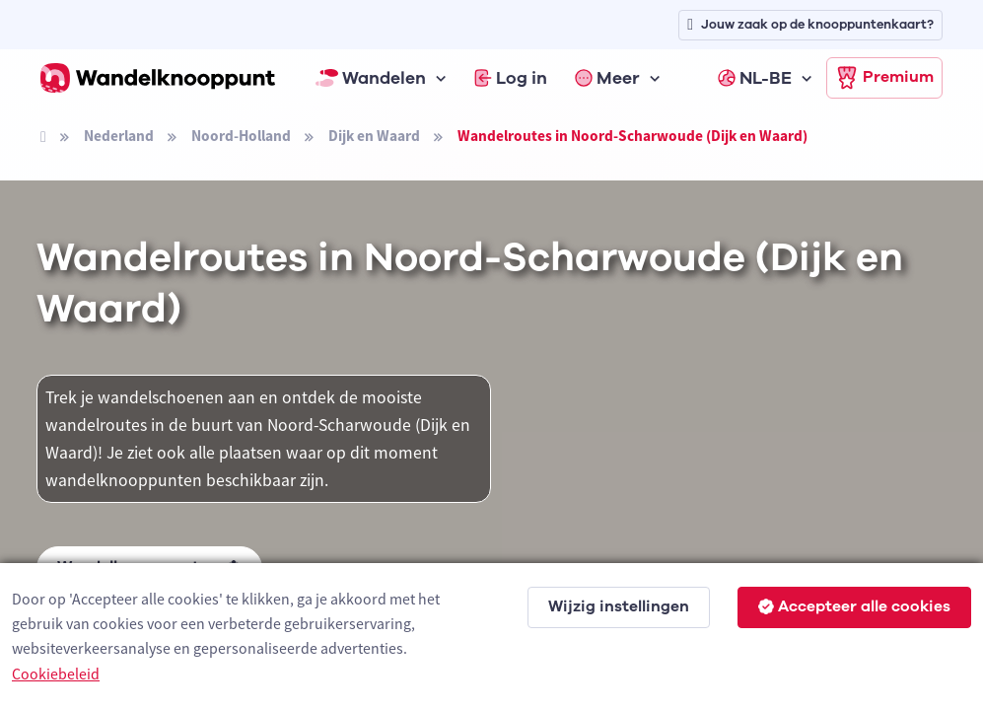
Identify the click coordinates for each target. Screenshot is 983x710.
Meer (607, 78)
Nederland (119, 135)
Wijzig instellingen (618, 606)
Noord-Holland (241, 135)
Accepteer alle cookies (854, 606)
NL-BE (755, 78)
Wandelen (371, 78)
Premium (884, 78)
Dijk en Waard (374, 135)
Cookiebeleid (56, 673)
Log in (510, 78)
